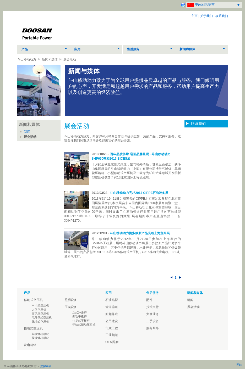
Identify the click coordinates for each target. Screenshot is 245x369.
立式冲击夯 (79, 312)
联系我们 (221, 16)
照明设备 (70, 300)
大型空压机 (39, 309)
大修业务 (152, 314)
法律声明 (46, 366)
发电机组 (30, 345)
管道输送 (111, 307)
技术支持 (152, 307)
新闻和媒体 (187, 49)
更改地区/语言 (205, 5)
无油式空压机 (40, 321)
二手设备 (152, 321)
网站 (239, 364)
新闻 (27, 131)
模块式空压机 (33, 328)
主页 (194, 16)
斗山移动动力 (26, 59)
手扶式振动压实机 (83, 324)
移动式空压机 (33, 300)
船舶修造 (111, 314)
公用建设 (111, 321)
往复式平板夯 (81, 320)
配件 (149, 300)
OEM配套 (112, 342)
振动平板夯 (79, 316)
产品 (24, 49)
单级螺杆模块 (40, 334)
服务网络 (152, 328)
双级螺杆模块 (40, 337)
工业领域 (111, 335)
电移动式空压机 (42, 317)
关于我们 (206, 16)
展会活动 (30, 137)
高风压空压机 (40, 313)
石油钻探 (111, 300)
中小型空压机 (40, 305)
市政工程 (111, 328)
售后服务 (133, 49)
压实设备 (70, 307)
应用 (77, 49)
